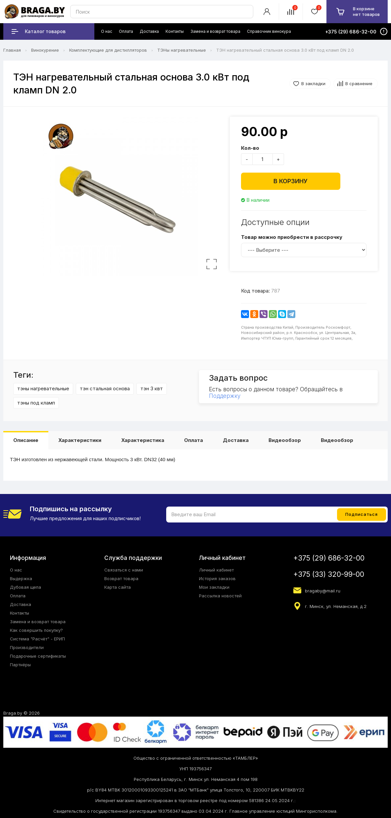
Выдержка (21, 578)
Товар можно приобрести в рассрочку (291, 237)
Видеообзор (285, 440)
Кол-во (250, 148)
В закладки (313, 83)
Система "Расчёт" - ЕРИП (37, 638)
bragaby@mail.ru (322, 590)
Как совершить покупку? (36, 630)
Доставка (236, 440)
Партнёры (20, 664)
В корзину (290, 181)
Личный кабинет (216, 570)
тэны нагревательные (43, 388)
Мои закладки (214, 587)
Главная (12, 50)
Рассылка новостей (220, 595)
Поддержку (224, 396)
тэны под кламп (36, 403)
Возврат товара (121, 578)
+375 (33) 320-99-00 (328, 574)
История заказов (217, 578)
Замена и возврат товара (38, 621)
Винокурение (45, 50)
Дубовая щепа (25, 587)
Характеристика (142, 440)
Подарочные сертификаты (38, 656)
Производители (27, 647)
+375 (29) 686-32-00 (329, 558)
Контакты (19, 613)
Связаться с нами (123, 570)
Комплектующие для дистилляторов (108, 50)
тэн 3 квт (151, 388)
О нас (16, 570)
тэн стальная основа (105, 388)
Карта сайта (117, 587)
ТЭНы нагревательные (181, 50)
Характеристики (79, 440)
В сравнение (358, 83)
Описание (25, 440)
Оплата (193, 440)
